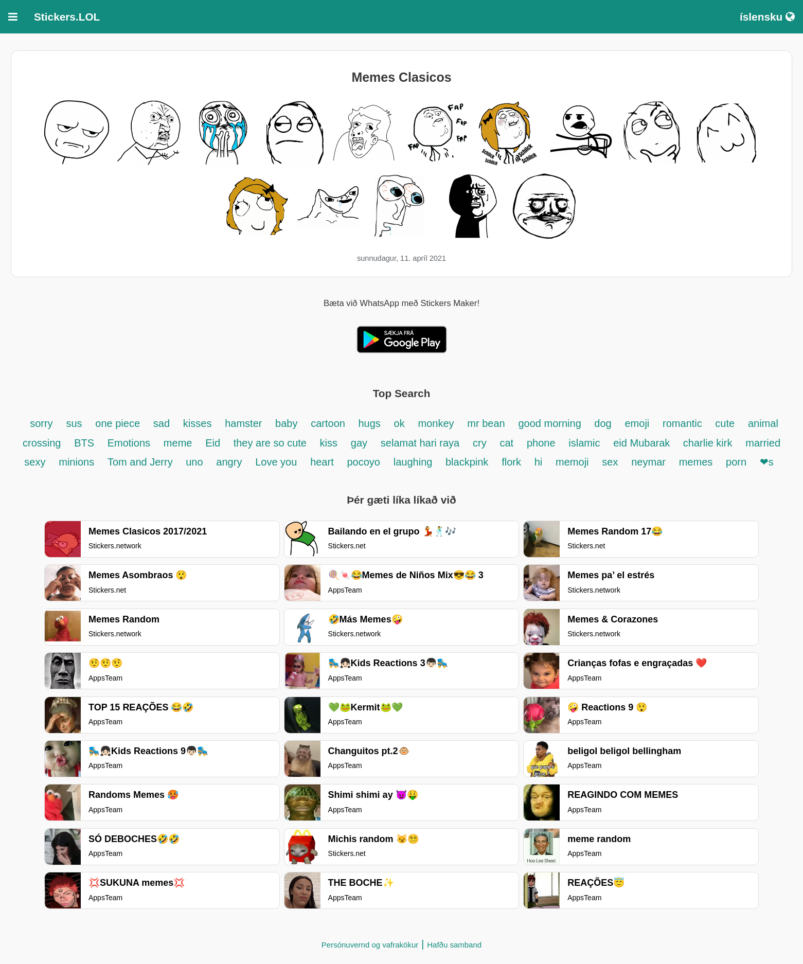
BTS (85, 443)
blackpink (466, 462)
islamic (584, 443)
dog (602, 423)
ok (399, 423)
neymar (648, 462)
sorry (41, 423)
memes (696, 462)
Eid (214, 443)
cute (725, 423)
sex (610, 462)
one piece (117, 423)
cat (506, 443)
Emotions (129, 443)
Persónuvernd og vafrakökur (370, 944)
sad (161, 423)
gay (359, 443)
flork (511, 462)
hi (538, 462)
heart (322, 462)
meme (178, 443)
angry (229, 462)
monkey (436, 423)
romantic (684, 423)
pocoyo (364, 462)
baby (286, 423)
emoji (637, 423)
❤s (767, 462)
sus (74, 423)
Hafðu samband (454, 944)
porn (738, 462)
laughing (414, 462)
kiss (328, 443)
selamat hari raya (420, 443)
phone (541, 443)
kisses (197, 423)
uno (194, 462)
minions (76, 462)
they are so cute (272, 443)
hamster (245, 423)
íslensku (767, 17)
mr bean (486, 423)
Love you (276, 462)
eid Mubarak (643, 443)
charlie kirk (708, 443)
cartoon (329, 423)
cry (480, 443)
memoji (572, 462)
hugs (369, 423)
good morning (551, 423)
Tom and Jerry (141, 462)
